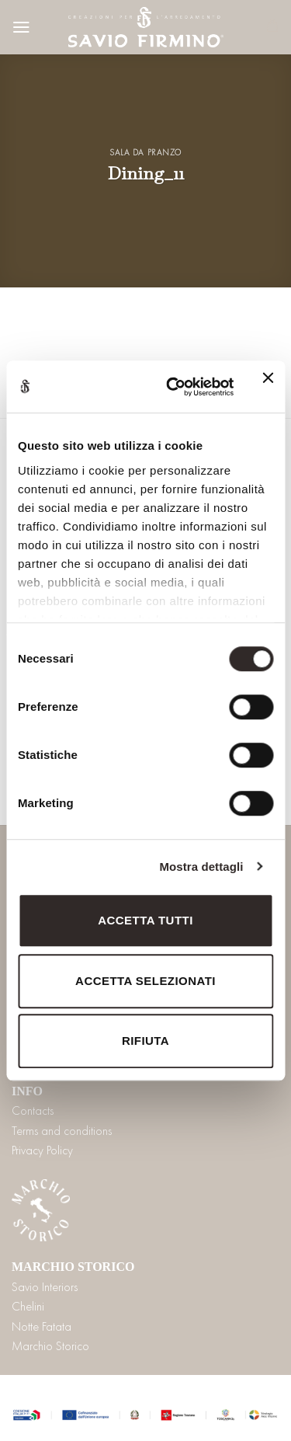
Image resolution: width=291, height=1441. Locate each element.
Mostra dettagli (201, 866)
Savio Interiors (45, 1287)
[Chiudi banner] (267, 387)
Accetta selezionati (145, 980)
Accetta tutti (145, 920)
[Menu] (21, 27)
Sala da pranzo (145, 152)
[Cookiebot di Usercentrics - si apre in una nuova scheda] (173, 387)
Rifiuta (145, 1040)
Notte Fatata (41, 1326)
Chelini (28, 1306)
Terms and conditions (62, 1131)
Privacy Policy (42, 1150)
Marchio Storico (50, 1346)
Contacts (33, 1110)
